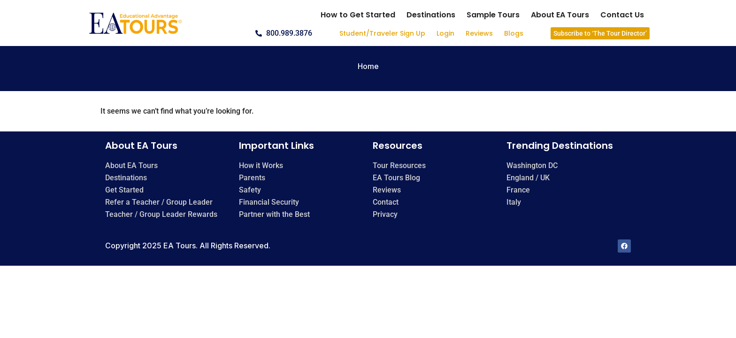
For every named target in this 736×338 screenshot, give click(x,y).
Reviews (479, 33)
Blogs (513, 33)
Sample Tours (493, 14)
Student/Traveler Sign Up (382, 33)
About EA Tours (560, 14)
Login (445, 33)
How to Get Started (358, 14)
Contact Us (622, 14)
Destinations (430, 14)
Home (368, 66)
